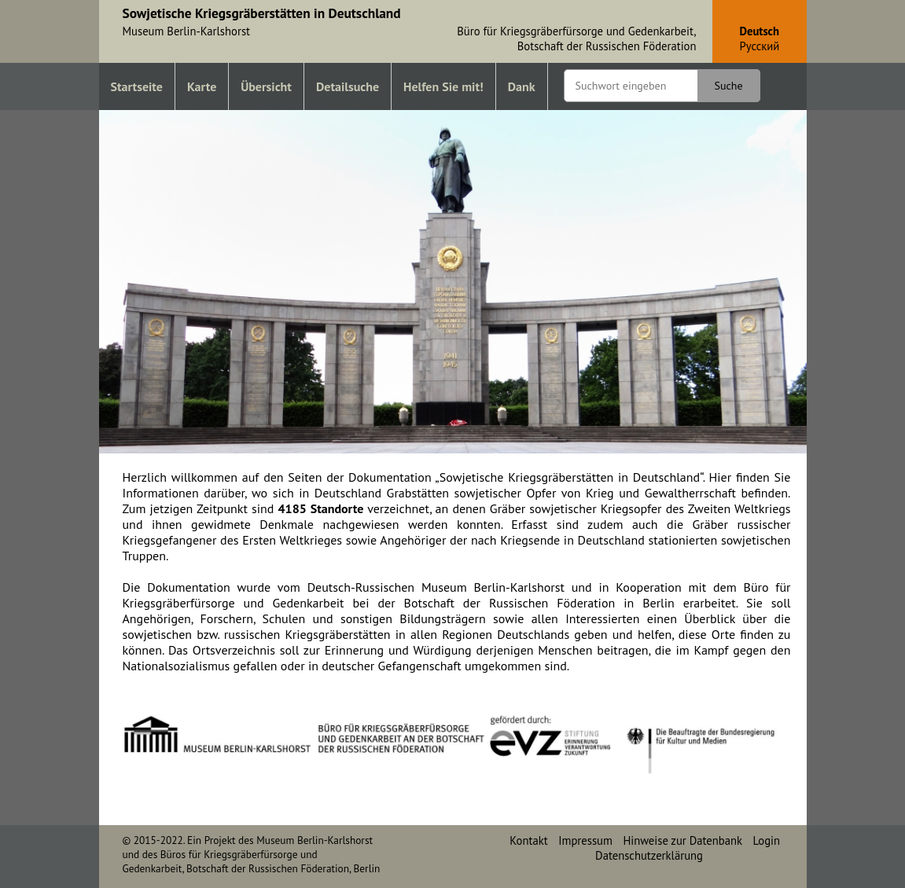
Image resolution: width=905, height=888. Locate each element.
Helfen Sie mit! (443, 86)
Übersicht (266, 86)
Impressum (585, 840)
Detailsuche (347, 86)
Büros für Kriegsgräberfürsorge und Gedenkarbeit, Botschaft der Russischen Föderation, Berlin (252, 861)
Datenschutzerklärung (649, 855)
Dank (521, 86)
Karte (201, 86)
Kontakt (528, 840)
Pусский (760, 46)
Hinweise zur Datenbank (682, 840)
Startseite (137, 86)
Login (766, 840)
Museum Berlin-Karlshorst (314, 840)
